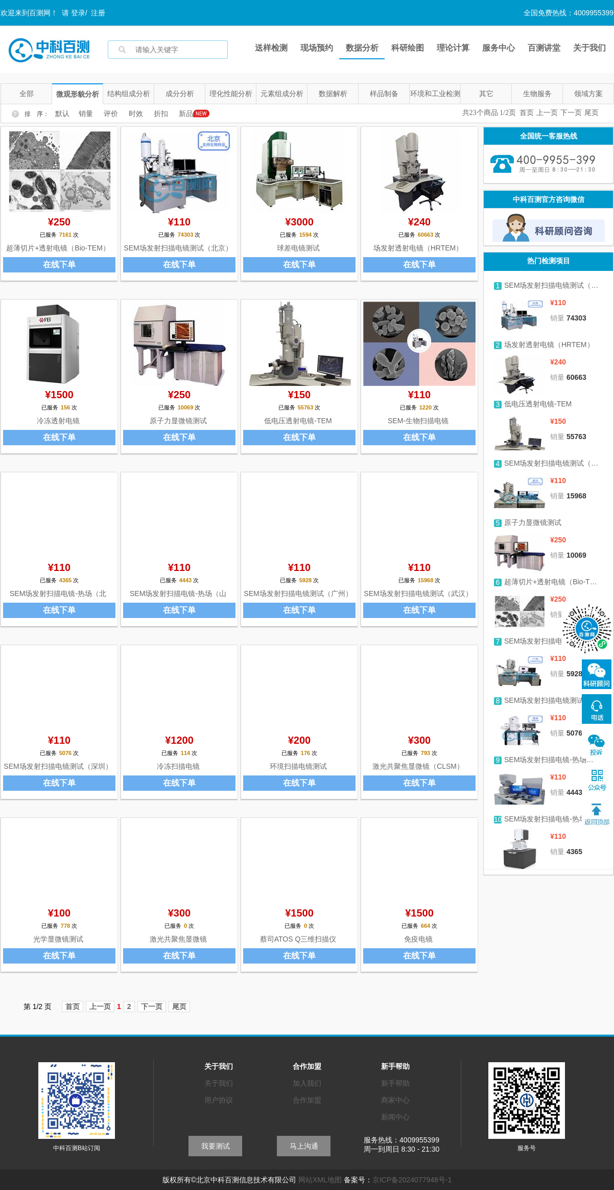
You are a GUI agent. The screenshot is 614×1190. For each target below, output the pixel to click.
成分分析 (180, 93)
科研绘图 (407, 47)
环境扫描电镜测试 (298, 766)
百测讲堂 (544, 47)
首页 (526, 113)
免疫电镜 (418, 939)
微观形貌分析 (77, 94)
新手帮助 (395, 1083)
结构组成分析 (128, 93)
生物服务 (537, 93)
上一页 (547, 113)
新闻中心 (395, 1117)
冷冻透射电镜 (58, 421)
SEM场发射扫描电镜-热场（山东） (552, 760)
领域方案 (588, 93)
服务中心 (498, 47)
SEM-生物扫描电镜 (418, 421)
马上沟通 (304, 1146)
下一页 (571, 113)
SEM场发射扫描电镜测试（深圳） (58, 766)
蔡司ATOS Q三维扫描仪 (298, 939)
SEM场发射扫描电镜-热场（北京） (552, 819)
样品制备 (384, 93)
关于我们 (589, 47)
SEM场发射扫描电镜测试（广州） (298, 593)
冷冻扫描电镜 (178, 766)
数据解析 (333, 93)
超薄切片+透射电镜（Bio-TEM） (58, 248)
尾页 (591, 113)
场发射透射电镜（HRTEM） (418, 248)
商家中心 (395, 1100)
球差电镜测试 (298, 248)
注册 (98, 13)
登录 (78, 13)
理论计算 (453, 47)
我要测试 (215, 1146)
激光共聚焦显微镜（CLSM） (418, 766)
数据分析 (362, 47)
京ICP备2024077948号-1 (412, 1180)
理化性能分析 (230, 93)
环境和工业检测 (435, 93)
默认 (62, 114)
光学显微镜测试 (58, 939)
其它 (486, 93)
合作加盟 (307, 1100)
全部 (26, 93)
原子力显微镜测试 (178, 421)
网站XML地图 (320, 1180)
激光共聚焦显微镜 (178, 939)
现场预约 (316, 47)
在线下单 (59, 264)
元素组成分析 (282, 93)
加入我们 (307, 1083)
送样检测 (271, 47)
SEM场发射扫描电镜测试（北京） (178, 248)
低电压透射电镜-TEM (298, 421)
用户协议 (218, 1100)
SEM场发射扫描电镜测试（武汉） (418, 593)
